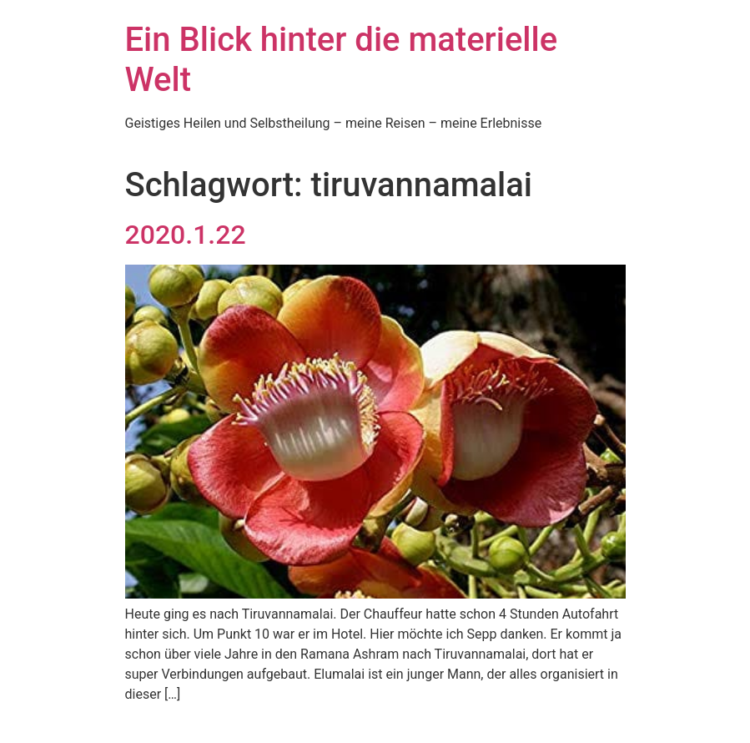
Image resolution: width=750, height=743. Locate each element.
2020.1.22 (185, 234)
